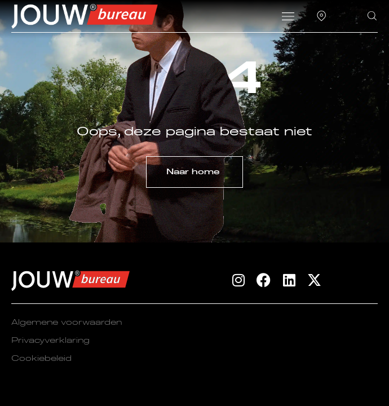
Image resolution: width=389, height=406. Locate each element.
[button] (288, 18)
